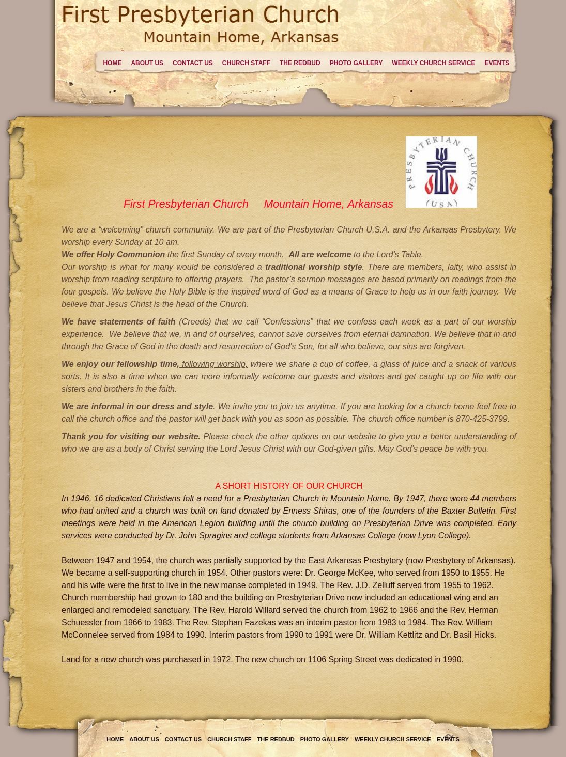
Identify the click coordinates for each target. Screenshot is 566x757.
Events (496, 63)
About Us (147, 63)
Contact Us (193, 63)
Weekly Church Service (433, 63)
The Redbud (300, 63)
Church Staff (246, 63)
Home (112, 63)
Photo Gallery (356, 63)
